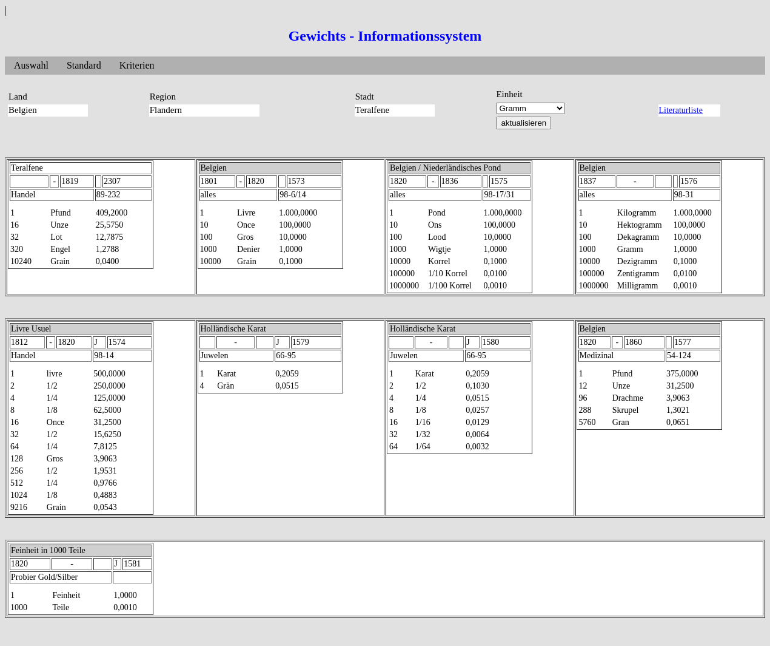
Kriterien (137, 65)
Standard (84, 65)
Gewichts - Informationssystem (385, 36)
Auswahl (31, 65)
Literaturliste (681, 110)
